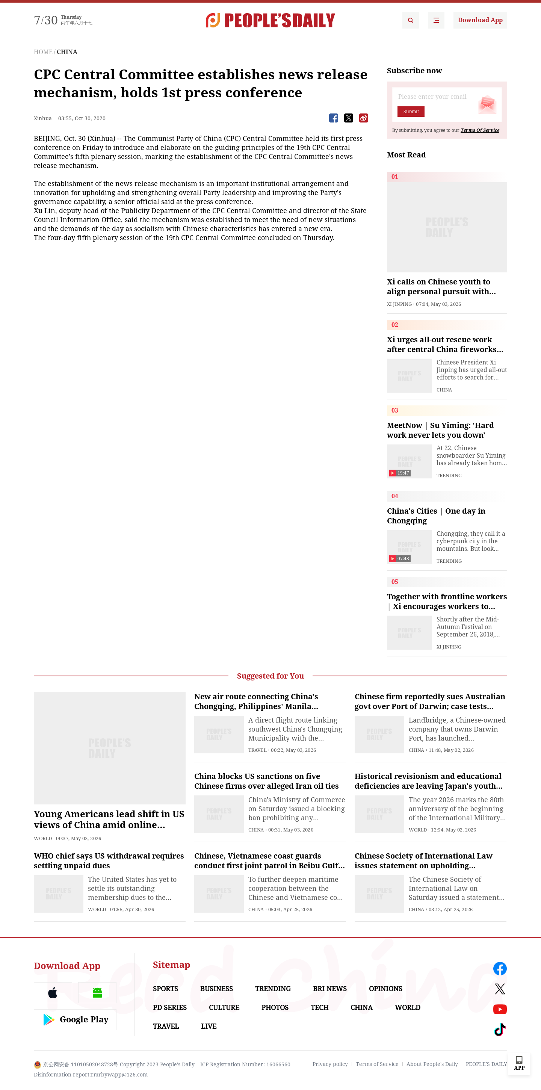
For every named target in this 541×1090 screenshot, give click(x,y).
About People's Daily (432, 1064)
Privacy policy (330, 1064)
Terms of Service (377, 1064)
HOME (43, 52)
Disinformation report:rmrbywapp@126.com (91, 1075)
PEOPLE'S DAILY (486, 1064)
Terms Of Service (480, 130)
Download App (480, 20)
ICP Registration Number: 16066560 (245, 1064)
